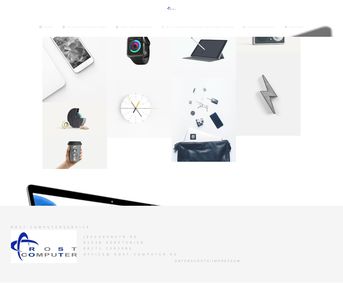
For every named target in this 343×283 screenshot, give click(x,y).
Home (46, 27)
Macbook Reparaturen (84, 27)
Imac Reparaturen (134, 27)
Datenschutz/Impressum (208, 261)
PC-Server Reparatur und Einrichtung (197, 27)
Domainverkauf (259, 27)
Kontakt (294, 27)
